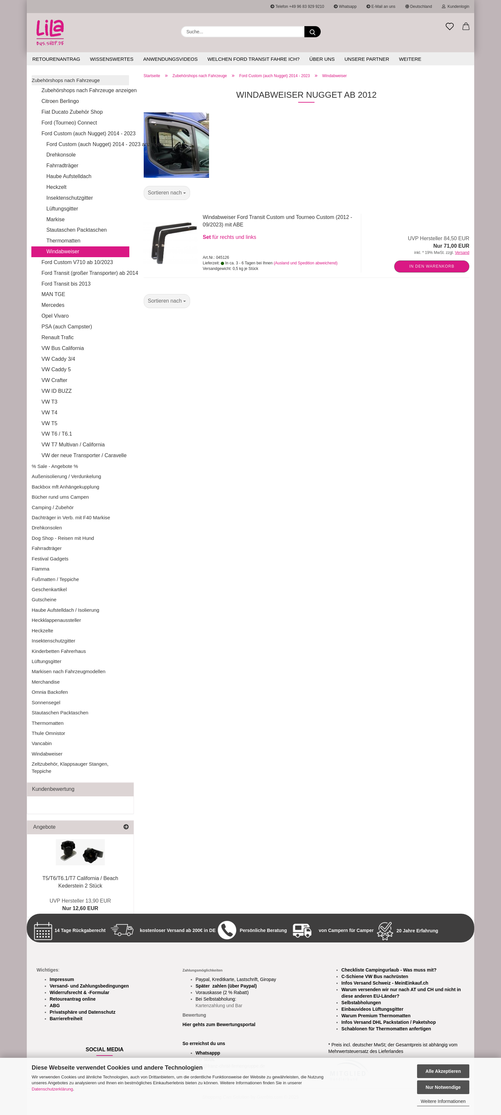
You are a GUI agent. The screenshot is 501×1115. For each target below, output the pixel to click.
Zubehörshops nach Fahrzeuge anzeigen (85, 90)
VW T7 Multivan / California (73, 444)
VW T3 (49, 402)
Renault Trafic (57, 337)
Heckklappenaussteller (56, 620)
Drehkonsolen (47, 527)
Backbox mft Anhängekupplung (65, 487)
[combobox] (167, 193)
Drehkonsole (61, 155)
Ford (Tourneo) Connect (69, 122)
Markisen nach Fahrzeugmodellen (68, 671)
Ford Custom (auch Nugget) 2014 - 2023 (85, 133)
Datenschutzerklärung (52, 1089)
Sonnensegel (46, 702)
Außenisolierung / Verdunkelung (66, 476)
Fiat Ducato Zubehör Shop (72, 112)
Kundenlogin (455, 6)
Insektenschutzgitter (69, 198)
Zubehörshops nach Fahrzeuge (66, 80)
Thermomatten (63, 240)
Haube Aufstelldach (68, 176)
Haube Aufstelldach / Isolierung (65, 610)
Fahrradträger (62, 165)
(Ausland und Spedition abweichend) (305, 263)
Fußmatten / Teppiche (55, 579)
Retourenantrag (56, 59)
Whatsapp (345, 6)
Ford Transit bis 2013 (65, 284)
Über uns (322, 59)
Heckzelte (42, 630)
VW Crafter (54, 380)
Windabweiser (62, 251)
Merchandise (46, 682)
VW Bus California (62, 348)
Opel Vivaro (55, 316)
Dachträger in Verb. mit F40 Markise (71, 517)
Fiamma (40, 569)
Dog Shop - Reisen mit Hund (63, 538)
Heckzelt (56, 187)
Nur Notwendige (443, 1087)
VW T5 (49, 423)
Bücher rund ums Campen (60, 497)
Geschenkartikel (49, 589)
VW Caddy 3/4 (58, 359)
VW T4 (49, 412)
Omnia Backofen (50, 692)
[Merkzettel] (450, 27)
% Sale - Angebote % (55, 466)
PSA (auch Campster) (66, 326)
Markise (55, 219)
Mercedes (52, 305)
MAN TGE (53, 294)
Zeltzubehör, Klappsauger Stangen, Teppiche (70, 767)
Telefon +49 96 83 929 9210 (297, 6)
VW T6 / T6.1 (56, 434)
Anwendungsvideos (170, 59)
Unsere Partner (367, 59)
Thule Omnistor (48, 733)
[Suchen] (312, 31)
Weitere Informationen (443, 1101)
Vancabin (42, 743)
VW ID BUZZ (56, 391)
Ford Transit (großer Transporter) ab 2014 (85, 273)
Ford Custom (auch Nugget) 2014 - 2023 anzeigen (87, 144)
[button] (466, 27)
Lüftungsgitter (62, 208)
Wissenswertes (111, 59)
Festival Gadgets (50, 558)
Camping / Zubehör (52, 507)
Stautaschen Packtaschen (76, 230)
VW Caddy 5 (56, 369)
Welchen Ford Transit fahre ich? (253, 59)
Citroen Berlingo (60, 101)
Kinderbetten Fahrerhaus (59, 651)
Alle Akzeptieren (443, 1071)
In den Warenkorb (431, 266)
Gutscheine (44, 599)
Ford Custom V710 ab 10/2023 (77, 262)
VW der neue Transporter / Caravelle (84, 455)
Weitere (410, 59)
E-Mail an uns (381, 6)
